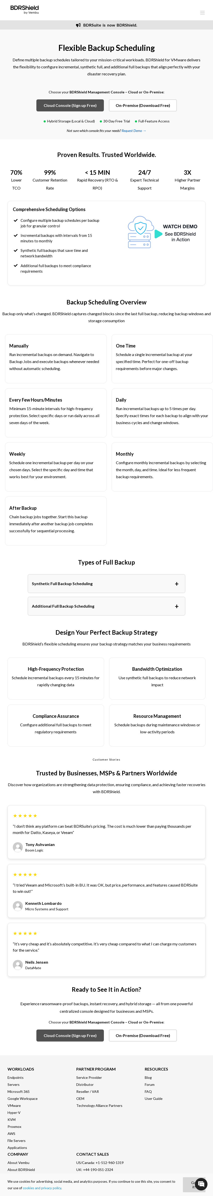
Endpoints (16, 1077)
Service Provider (89, 1077)
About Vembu (18, 1162)
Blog (148, 1077)
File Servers (17, 1140)
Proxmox (14, 1126)
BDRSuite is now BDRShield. (106, 25)
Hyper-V (14, 1112)
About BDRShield (21, 1169)
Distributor (85, 1084)
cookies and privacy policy (42, 1188)
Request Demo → (134, 130)
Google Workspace (23, 1098)
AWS (11, 1133)
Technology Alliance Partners (99, 1105)
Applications (17, 1147)
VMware (14, 1105)
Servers (14, 1084)
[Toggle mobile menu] (202, 12)
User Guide (154, 1098)
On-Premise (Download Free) (143, 105)
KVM (12, 1119)
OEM (80, 1098)
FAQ (148, 1091)
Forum (150, 1084)
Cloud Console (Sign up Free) (70, 105)
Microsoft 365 (19, 1091)
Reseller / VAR (87, 1091)
